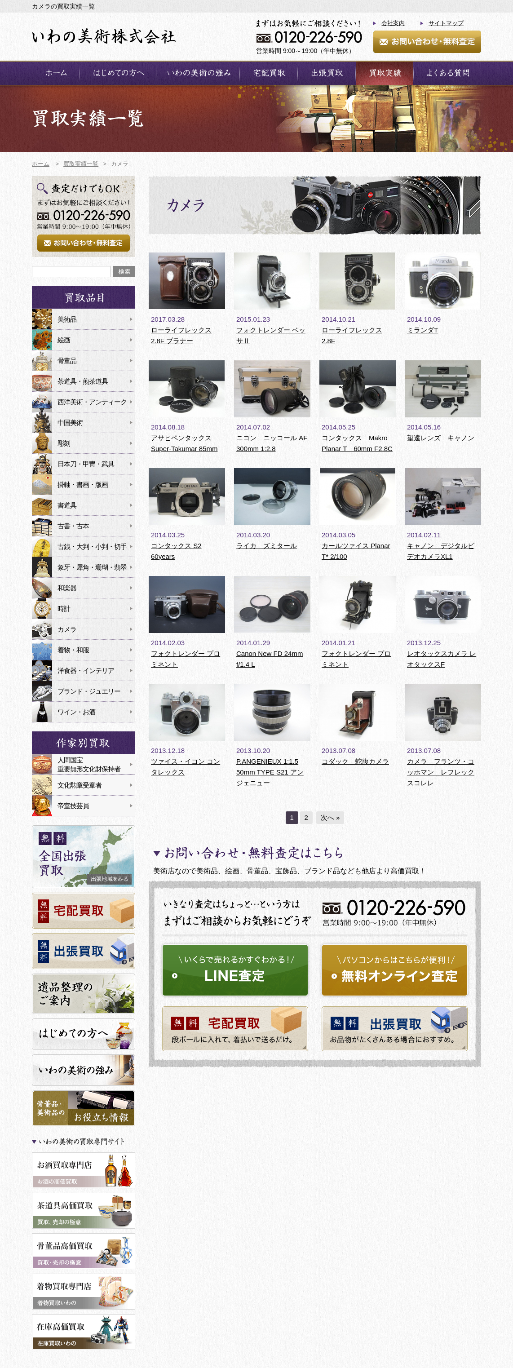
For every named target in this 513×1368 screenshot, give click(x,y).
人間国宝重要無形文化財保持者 (88, 764)
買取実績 (384, 73)
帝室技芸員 (73, 806)
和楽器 (66, 588)
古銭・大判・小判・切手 (92, 546)
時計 (63, 608)
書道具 (66, 505)
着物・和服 (73, 650)
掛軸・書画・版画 (82, 484)
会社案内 (393, 23)
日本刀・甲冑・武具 (85, 464)
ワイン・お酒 (76, 712)
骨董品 (66, 360)
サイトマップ (446, 23)
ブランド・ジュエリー (88, 691)
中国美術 (70, 422)
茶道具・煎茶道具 (82, 381)
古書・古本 (73, 526)
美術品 (66, 319)
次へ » (330, 817)
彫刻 (63, 443)
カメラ (66, 629)
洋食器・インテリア (85, 670)
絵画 (63, 340)
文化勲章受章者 (79, 785)
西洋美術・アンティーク (92, 402)
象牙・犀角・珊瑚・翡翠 (92, 567)
